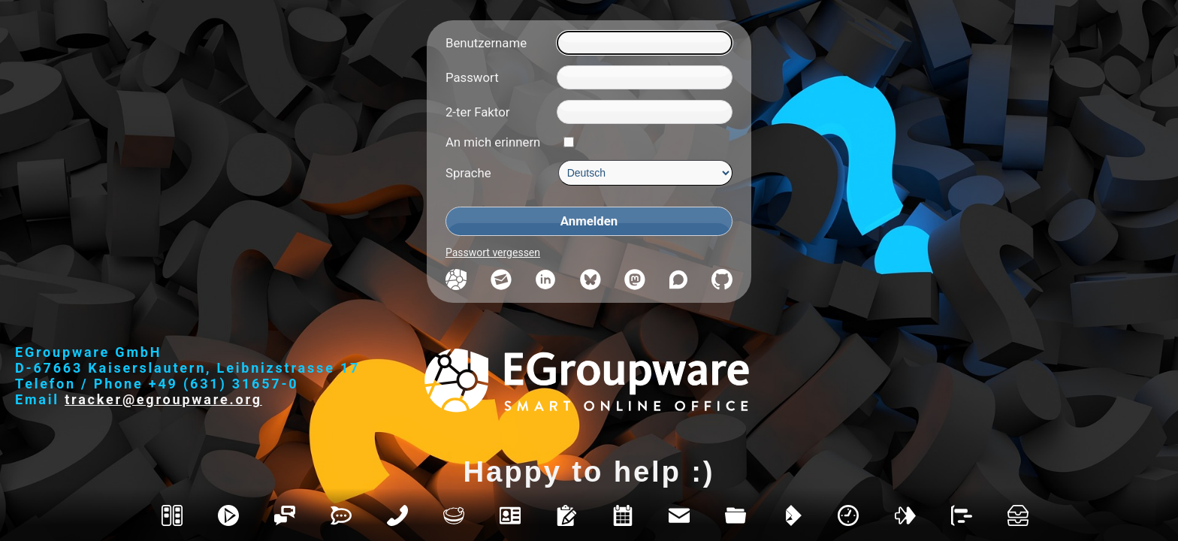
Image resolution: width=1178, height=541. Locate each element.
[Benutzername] (644, 43)
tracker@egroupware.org (163, 399)
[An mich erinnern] (568, 142)
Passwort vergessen (493, 252)
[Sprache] (645, 173)
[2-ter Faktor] (644, 112)
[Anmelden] (589, 221)
